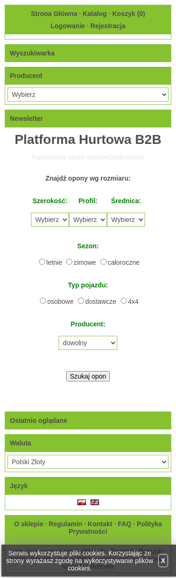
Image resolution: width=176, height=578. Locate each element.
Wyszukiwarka (32, 53)
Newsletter (26, 118)
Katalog (95, 13)
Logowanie (68, 26)
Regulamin (66, 524)
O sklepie (28, 524)
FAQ (124, 524)
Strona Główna (54, 13)
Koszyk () (128, 13)
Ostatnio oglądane (38, 420)
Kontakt (100, 524)
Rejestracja (108, 26)
